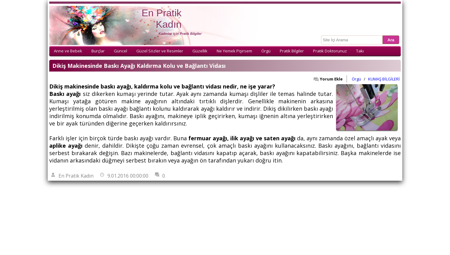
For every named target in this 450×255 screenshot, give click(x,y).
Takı (360, 51)
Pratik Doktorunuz (330, 51)
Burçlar (98, 51)
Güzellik (199, 51)
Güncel (120, 51)
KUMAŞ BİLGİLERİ (384, 79)
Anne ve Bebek (68, 51)
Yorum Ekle (328, 79)
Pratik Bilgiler (292, 51)
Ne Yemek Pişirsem (234, 51)
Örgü (266, 51)
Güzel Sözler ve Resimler (159, 51)
